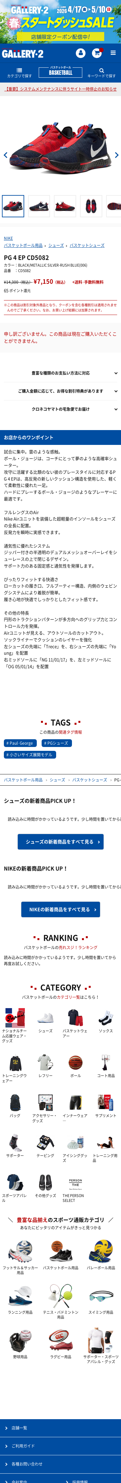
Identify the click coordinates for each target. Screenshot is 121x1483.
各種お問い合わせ (27, 1464)
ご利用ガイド (23, 1446)
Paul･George (21, 743)
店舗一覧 (19, 1428)
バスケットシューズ (87, 245)
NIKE (8, 238)
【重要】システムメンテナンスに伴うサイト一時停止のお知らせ (61, 89)
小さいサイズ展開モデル (31, 755)
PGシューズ (57, 743)
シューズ (56, 245)
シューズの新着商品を (60, 841)
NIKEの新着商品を (59, 909)
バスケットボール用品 (23, 245)
